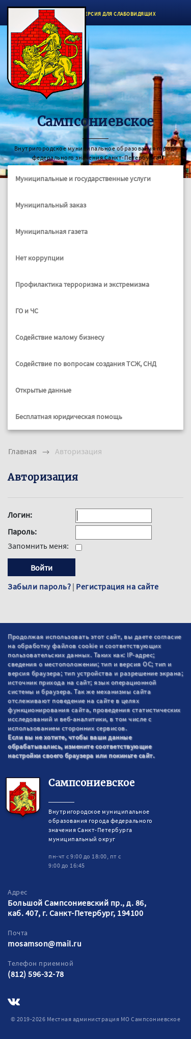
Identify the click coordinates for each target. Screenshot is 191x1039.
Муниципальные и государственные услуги (83, 178)
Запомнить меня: (39, 546)
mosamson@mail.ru (44, 943)
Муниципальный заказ (50, 205)
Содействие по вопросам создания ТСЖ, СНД (85, 363)
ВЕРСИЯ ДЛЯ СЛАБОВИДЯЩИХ (118, 14)
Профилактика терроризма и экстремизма (82, 284)
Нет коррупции (39, 257)
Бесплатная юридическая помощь (68, 416)
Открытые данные (43, 390)
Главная (22, 451)
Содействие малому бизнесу (59, 337)
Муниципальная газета (51, 231)
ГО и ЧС (26, 310)
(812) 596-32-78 (36, 974)
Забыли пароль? (39, 586)
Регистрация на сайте (117, 586)
